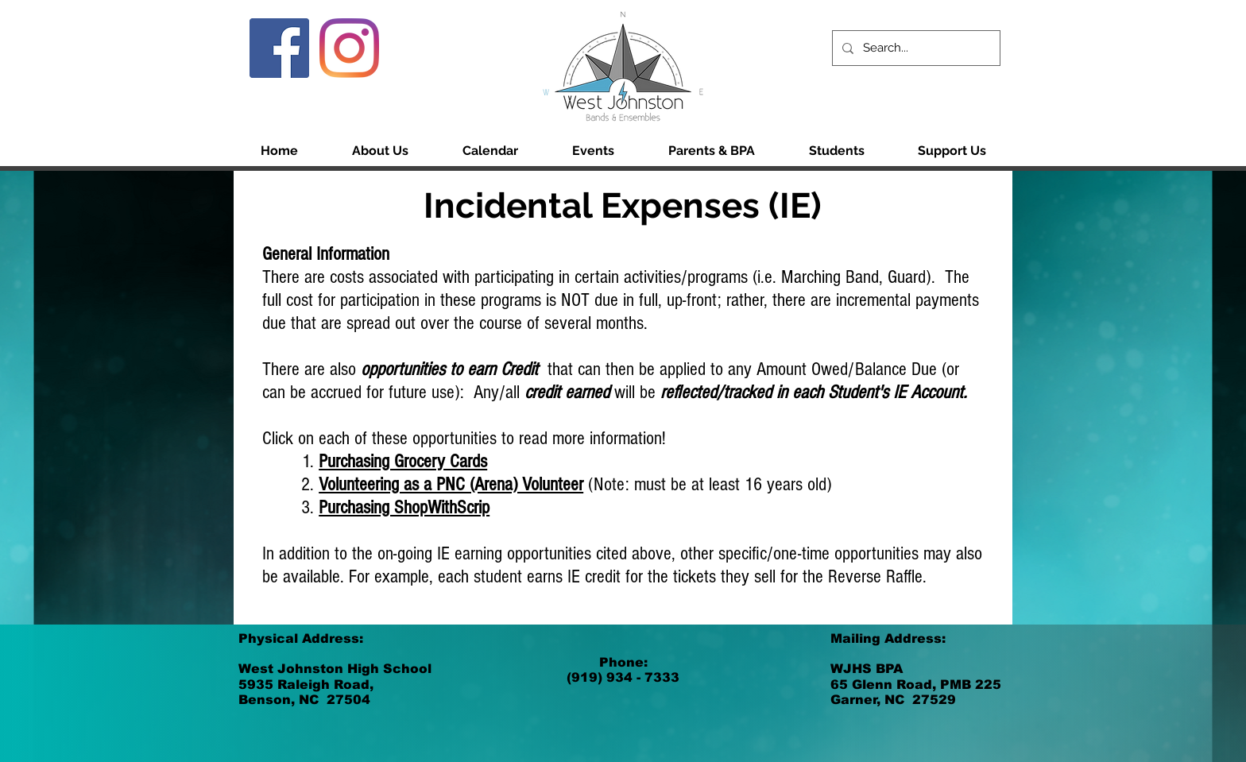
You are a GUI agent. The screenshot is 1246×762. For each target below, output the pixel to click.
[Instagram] (349, 48)
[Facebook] (279, 48)
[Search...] (914, 48)
